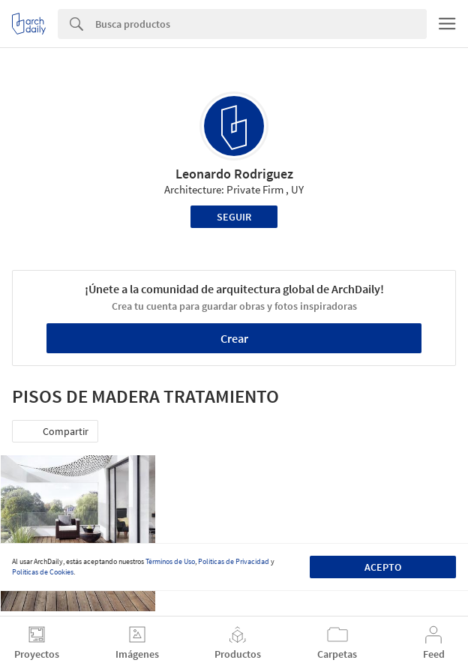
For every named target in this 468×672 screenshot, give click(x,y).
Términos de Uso (170, 561)
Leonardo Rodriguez (234, 173)
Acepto (382, 567)
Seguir (234, 217)
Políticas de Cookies (43, 572)
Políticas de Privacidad (233, 561)
